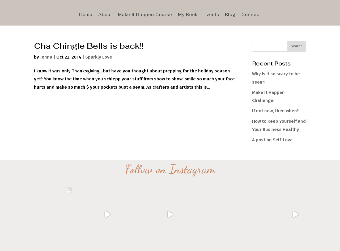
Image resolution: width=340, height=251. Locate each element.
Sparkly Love (98, 57)
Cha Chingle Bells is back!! (88, 45)
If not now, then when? (275, 111)
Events (211, 15)
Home (85, 15)
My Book (188, 15)
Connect (251, 15)
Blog (230, 15)
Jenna (46, 57)
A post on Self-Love (272, 140)
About (105, 15)
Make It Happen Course (145, 15)
